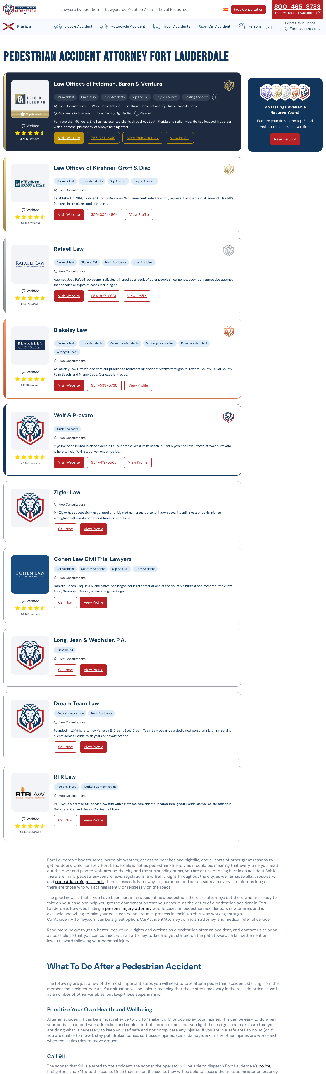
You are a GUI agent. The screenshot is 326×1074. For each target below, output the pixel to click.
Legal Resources (174, 9)
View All (142, 113)
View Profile (179, 137)
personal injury (255, 26)
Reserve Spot (285, 139)
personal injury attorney (128, 908)
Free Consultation (248, 9)
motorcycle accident (122, 26)
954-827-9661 (103, 296)
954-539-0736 (104, 385)
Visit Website (69, 137)
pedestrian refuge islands (79, 881)
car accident (213, 26)
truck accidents (171, 26)
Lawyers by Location (79, 9)
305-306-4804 (104, 214)
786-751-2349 (103, 137)
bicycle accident (72, 26)
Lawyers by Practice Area (129, 9)
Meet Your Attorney (143, 137)
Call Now (65, 529)
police (264, 1066)
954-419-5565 (104, 462)
